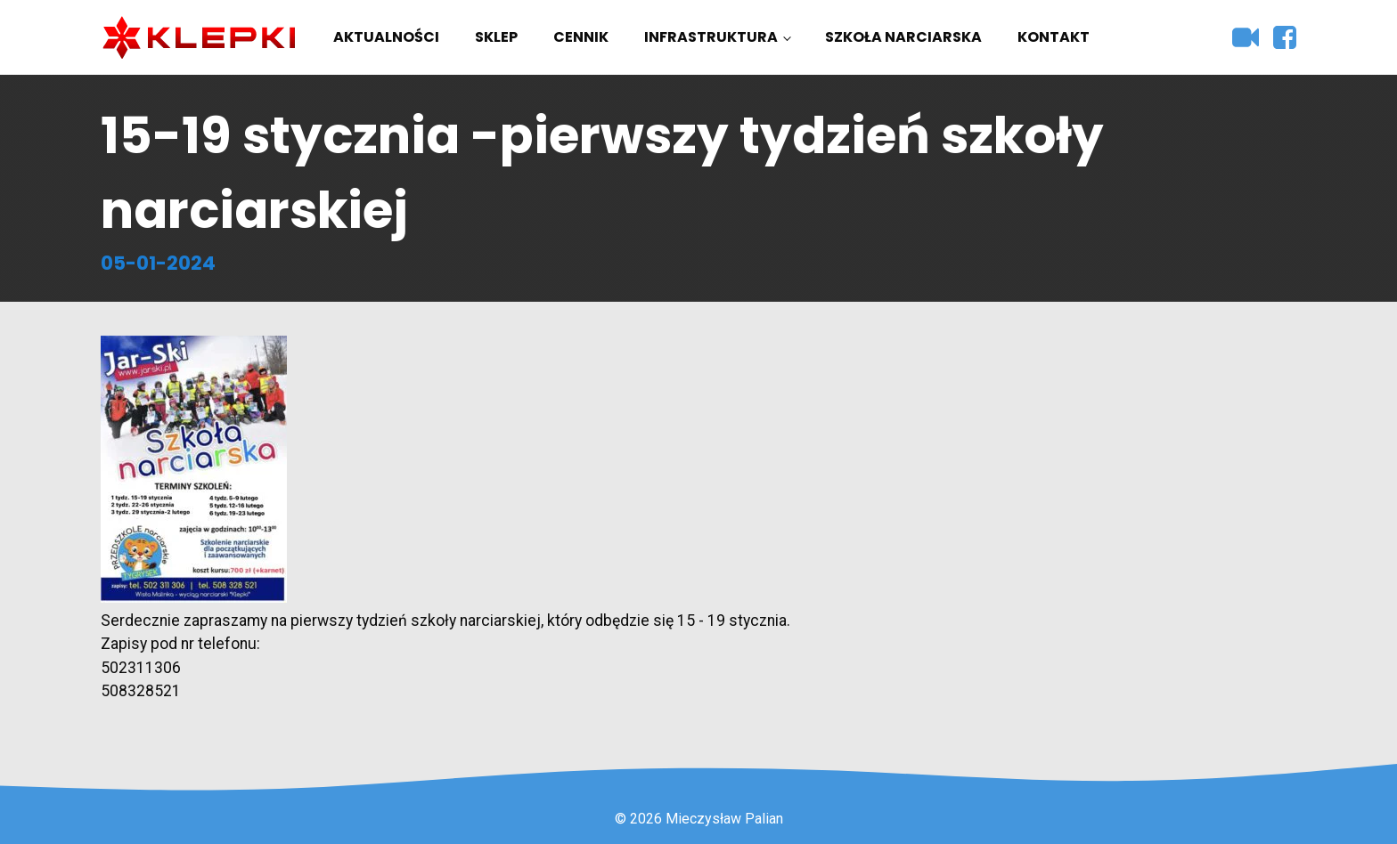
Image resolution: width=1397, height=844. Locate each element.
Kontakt (1053, 37)
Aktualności (386, 37)
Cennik (581, 37)
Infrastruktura (711, 37)
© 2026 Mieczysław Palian (699, 818)
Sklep (496, 37)
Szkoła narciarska (903, 37)
